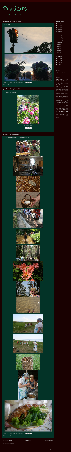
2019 (59, 37)
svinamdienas (63, 111)
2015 (59, 60)
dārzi (67, 79)
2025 (59, 25)
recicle (66, 105)
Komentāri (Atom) (10, 443)
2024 (59, 27)
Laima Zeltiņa (65, 96)
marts (58, 50)
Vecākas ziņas (49, 440)
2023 (59, 29)
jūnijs (58, 44)
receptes (58, 105)
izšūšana (66, 90)
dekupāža (62, 80)
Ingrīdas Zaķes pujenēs (9, 92)
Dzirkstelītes (66, 82)
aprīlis (58, 48)
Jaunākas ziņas (7, 440)
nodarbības (59, 101)
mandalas (58, 99)
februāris (59, 52)
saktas (57, 108)
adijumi (57, 72)
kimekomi (62, 93)
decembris (59, 38)
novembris (59, 40)
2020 (59, 35)
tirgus (57, 114)
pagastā (66, 101)
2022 (59, 31)
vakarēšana (62, 114)
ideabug (41, 449)
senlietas (60, 109)
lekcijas (57, 97)
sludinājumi (65, 109)
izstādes (61, 90)
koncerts (57, 94)
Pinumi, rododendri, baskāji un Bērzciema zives (16, 137)
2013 (59, 64)
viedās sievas (62, 115)
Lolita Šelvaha (64, 97)
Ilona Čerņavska (64, 87)
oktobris (59, 42)
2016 (59, 58)
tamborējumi (65, 113)
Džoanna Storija (59, 83)
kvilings (60, 96)
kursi (57, 96)
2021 (59, 33)
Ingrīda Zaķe (13, 129)
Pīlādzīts (15, 9)
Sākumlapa (28, 440)
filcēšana (66, 83)
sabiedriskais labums (62, 106)
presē (57, 103)
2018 (59, 54)
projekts (60, 104)
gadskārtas (9, 84)
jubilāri (58, 92)
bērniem (66, 74)
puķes (18, 129)
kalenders (65, 92)
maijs (58, 46)
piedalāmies (59, 102)
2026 (59, 23)
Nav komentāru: (19, 82)
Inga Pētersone (58, 89)
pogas (67, 102)
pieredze (63, 102)
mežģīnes (66, 99)
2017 (59, 56)
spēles (57, 111)
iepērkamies (58, 87)
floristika (58, 85)
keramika (58, 93)
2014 (59, 62)
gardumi (66, 86)
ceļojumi (9, 129)
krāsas (61, 94)
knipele (66, 93)
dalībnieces (59, 79)
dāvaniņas (58, 80)
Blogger (49, 449)
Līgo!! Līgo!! (7, 24)
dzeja (61, 82)
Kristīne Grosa (65, 94)
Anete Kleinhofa (65, 72)
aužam (57, 74)
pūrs (67, 103)
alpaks (61, 72)
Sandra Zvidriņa (62, 108)
